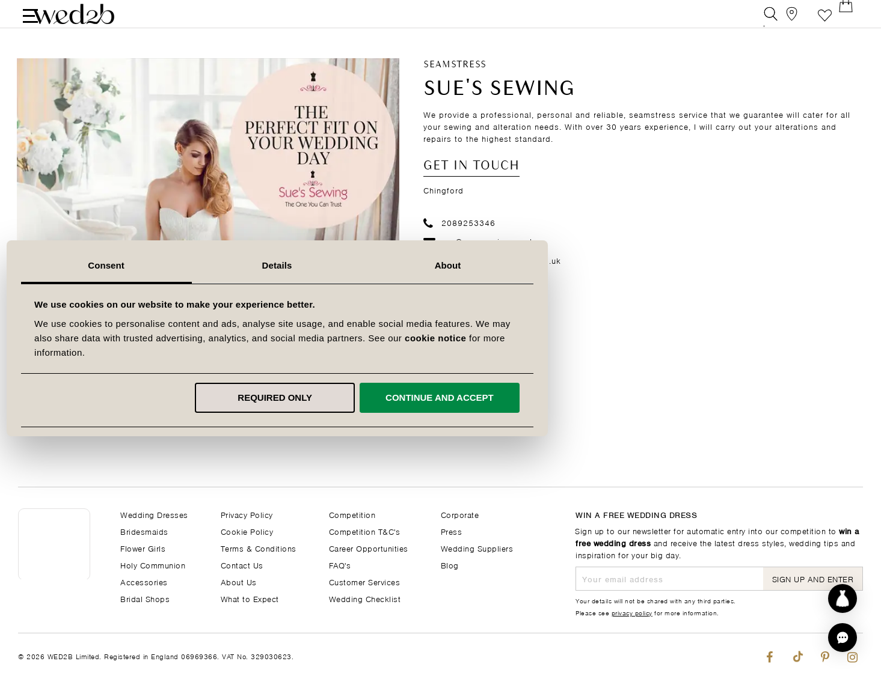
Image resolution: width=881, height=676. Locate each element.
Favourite (825, 21)
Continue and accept (603, 397)
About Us (239, 581)
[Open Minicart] (852, 21)
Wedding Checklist (365, 598)
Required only (438, 397)
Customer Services (365, 581)
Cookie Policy (247, 531)
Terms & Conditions (258, 548)
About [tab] (611, 265)
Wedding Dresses (154, 514)
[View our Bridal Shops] (798, 21)
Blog (450, 564)
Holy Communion (152, 564)
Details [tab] (441, 265)
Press (451, 531)
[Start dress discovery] (842, 598)
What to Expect (250, 598)
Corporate (460, 514)
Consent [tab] (269, 265)
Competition (352, 514)
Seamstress (455, 79)
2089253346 (459, 235)
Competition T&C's (365, 531)
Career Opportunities (368, 548)
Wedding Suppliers (477, 548)
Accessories (144, 581)
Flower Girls (142, 548)
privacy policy (632, 612)
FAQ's (340, 564)
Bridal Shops (145, 598)
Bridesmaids (144, 531)
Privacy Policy (247, 514)
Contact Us (242, 564)
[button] (842, 637)
